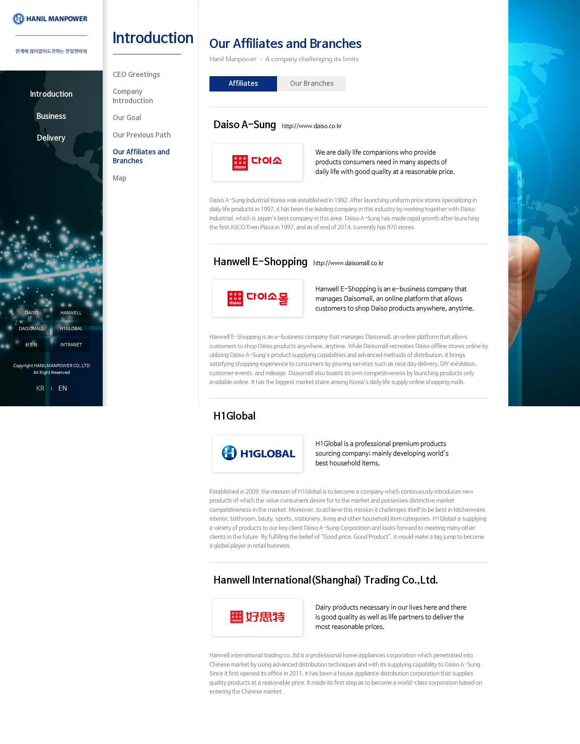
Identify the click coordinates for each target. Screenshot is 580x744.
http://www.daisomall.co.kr (348, 263)
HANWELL (71, 313)
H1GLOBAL (71, 328)
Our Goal (127, 118)
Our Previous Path (142, 135)
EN (62, 389)
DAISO (31, 313)
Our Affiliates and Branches (141, 157)
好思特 (31, 345)
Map (119, 178)
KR (40, 389)
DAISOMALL (31, 328)
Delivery (51, 138)
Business (51, 117)
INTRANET (71, 345)
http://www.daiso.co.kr (312, 126)
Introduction (51, 94)
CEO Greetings (136, 75)
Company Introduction (133, 96)
